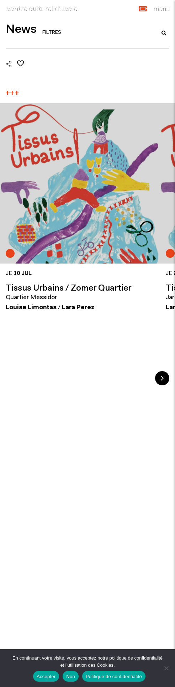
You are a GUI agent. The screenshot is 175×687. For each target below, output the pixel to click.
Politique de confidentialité (114, 676)
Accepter (46, 676)
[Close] (161, 8)
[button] (142, 9)
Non (70, 676)
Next (162, 378)
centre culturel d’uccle (41, 8)
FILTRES (51, 32)
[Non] (166, 668)
